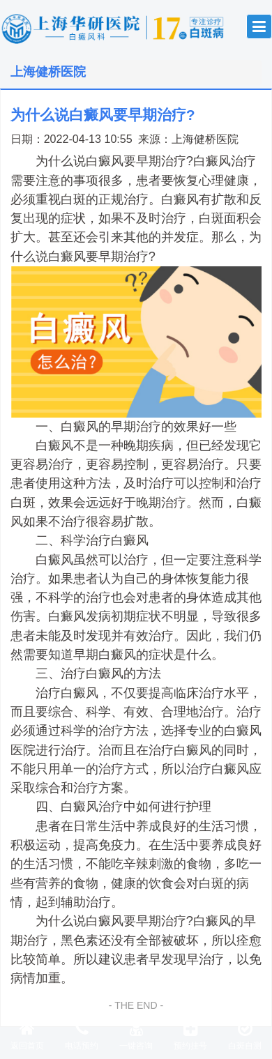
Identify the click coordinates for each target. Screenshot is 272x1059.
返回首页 (27, 1035)
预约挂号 (190, 1035)
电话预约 (81, 1035)
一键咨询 (136, 1035)
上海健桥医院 (205, 138)
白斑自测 (245, 1035)
